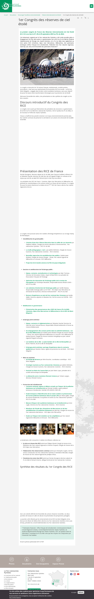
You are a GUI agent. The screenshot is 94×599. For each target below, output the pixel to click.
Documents (26, 564)
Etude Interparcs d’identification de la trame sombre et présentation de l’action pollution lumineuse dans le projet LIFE (49, 394)
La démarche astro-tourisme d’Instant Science (41, 376)
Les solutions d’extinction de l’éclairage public (41, 288)
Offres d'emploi (9, 588)
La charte (7, 581)
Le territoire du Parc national (12, 575)
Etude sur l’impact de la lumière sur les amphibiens (43, 416)
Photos (11, 564)
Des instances (8, 579)
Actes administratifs (10, 586)
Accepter (74, 592)
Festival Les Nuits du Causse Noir (37, 370)
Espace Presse (58, 564)
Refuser (80, 592)
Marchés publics (9, 584)
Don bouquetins (42, 564)
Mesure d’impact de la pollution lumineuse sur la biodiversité (46, 403)
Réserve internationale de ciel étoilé (51, 15)
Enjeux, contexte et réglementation (38, 323)
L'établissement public (11, 577)
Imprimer (78, 18)
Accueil (6, 15)
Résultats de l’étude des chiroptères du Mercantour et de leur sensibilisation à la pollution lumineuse (46, 409)
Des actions (13, 15)
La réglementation (10, 583)
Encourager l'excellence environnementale (29, 15)
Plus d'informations (15, 597)
